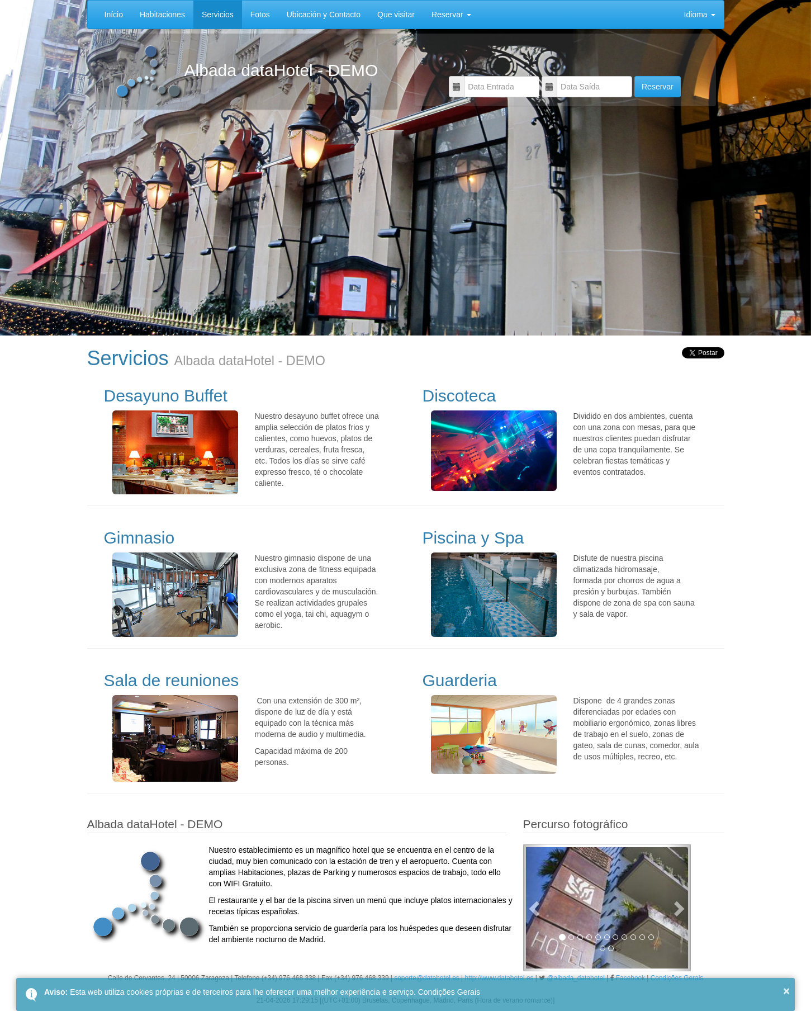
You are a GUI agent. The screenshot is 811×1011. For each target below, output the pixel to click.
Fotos (260, 14)
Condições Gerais (449, 992)
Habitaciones (162, 14)
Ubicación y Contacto (324, 14)
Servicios (218, 14)
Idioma (699, 14)
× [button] (786, 991)
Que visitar (396, 14)
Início (114, 14)
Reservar (451, 14)
